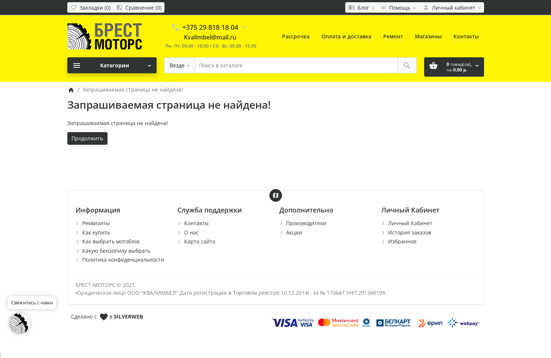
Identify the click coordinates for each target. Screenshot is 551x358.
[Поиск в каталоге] (296, 65)
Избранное (402, 241)
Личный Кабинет (410, 223)
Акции (294, 232)
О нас (191, 232)
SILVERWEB (128, 316)
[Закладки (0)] (90, 7)
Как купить (96, 232)
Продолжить (87, 138)
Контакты (466, 36)
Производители (306, 223)
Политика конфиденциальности (123, 259)
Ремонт (393, 36)
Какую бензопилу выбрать (116, 250)
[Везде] (179, 65)
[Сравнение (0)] (138, 7)
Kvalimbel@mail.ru (210, 37)
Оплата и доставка (346, 36)
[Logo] (104, 35)
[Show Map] (275, 195)
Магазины (428, 36)
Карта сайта (199, 241)
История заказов (409, 232)
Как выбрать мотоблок (111, 241)
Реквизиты (96, 223)
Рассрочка (296, 36)
